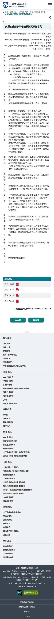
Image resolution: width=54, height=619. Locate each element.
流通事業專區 (8, 557)
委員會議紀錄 (8, 362)
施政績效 (6, 351)
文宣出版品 (7, 520)
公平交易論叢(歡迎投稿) (12, 512)
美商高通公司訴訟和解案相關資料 (16, 471)
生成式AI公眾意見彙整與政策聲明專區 (17, 490)
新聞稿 (5, 415)
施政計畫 (6, 347)
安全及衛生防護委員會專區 (13, 493)
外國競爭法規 (8, 448)
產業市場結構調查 (10, 403)
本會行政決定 (8, 377)
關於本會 (7, 338)
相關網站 (6, 527)
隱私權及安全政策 (27, 602)
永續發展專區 (8, 497)
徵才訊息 (6, 426)
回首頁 (36, 320)
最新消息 (6, 418)
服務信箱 (27, 612)
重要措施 (6, 358)
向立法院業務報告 (10, 355)
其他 (5, 400)
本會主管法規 (8, 437)
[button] (53, 31)
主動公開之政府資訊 (11, 467)
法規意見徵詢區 (9, 445)
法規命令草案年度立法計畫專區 (15, 456)
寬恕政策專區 (8, 392)
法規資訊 (7, 432)
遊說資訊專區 (8, 501)
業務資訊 (13, 12)
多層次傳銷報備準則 (37, 12)
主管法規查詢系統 (10, 441)
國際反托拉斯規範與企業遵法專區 (16, 388)
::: (1, 1)
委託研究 (6, 535)
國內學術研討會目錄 (11, 531)
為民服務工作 (8, 546)
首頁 (6, 12)
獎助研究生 (7, 516)
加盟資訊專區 (8, 553)
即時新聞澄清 (8, 422)
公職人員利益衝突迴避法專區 (14, 482)
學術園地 (7, 507)
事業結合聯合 (8, 381)
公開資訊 (7, 462)
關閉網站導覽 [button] (27, 332)
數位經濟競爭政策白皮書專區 (14, 486)
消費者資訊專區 (9, 550)
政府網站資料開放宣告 (27, 607)
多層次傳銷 (23, 12)
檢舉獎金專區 (8, 396)
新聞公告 (7, 409)
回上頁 (18, 320)
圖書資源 (6, 523)
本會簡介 (6, 343)
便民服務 (7, 541)
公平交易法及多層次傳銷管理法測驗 (16, 452)
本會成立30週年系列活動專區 (14, 366)
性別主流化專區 (9, 475)
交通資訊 (27, 616)
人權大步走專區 (9, 478)
